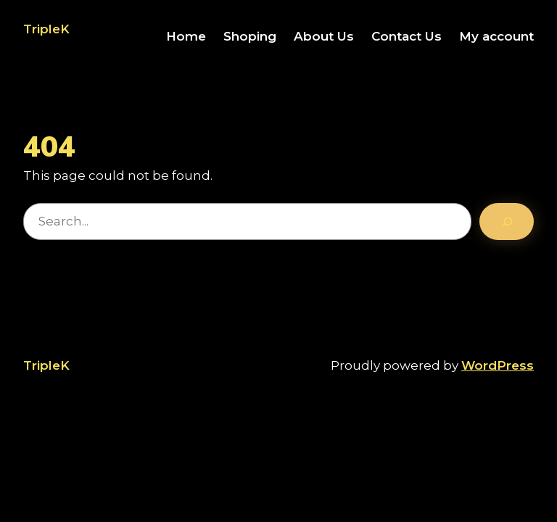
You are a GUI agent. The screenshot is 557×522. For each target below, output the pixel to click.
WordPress (497, 365)
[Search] (507, 222)
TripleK (46, 29)
